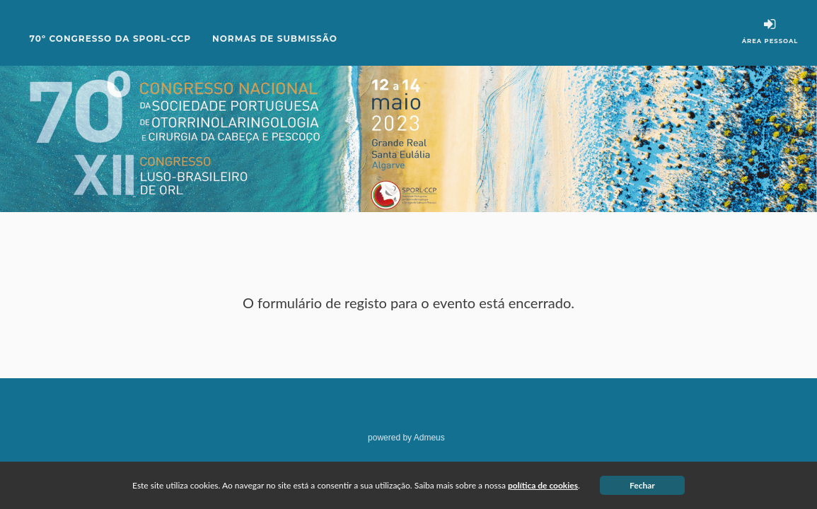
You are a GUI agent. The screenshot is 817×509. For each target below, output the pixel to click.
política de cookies (543, 485)
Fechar (642, 485)
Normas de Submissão (274, 38)
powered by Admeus (406, 438)
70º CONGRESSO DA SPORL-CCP (111, 38)
